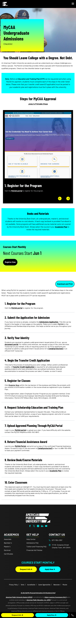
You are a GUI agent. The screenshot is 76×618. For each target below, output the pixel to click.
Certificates (8, 554)
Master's (7, 546)
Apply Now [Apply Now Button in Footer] (49, 569)
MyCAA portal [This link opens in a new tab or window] (16, 191)
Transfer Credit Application (23, 367)
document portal (11, 344)
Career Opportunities (44, 584)
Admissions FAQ (32, 543)
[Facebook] (30, 526)
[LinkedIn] (42, 526)
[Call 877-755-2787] (72, 615)
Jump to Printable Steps (38, 104)
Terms (22, 584)
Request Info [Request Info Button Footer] (25, 569)
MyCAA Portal (20, 446)
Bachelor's (8, 543)
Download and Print (65, 284)
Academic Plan (61, 227)
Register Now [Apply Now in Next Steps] (10, 262)
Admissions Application (48, 322)
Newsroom (56, 584)
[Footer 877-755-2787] (60, 540)
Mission (65, 584)
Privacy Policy (13, 584)
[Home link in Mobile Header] (5, 4)
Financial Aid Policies (34, 550)
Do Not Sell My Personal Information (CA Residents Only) (38, 593)
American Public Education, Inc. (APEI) (39, 600)
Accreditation (31, 584)
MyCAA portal (16, 308)
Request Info (16, 615)
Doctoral (7, 550)
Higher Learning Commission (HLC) (55, 597)
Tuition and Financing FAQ (36, 546)
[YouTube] (46, 526)
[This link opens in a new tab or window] (14, 385)
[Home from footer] (38, 518)
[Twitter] (34, 526)
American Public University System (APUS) (19, 597)
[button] (73, 4)
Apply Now (51, 615)
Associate (7, 539)
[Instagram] (38, 526)
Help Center (31, 539)
